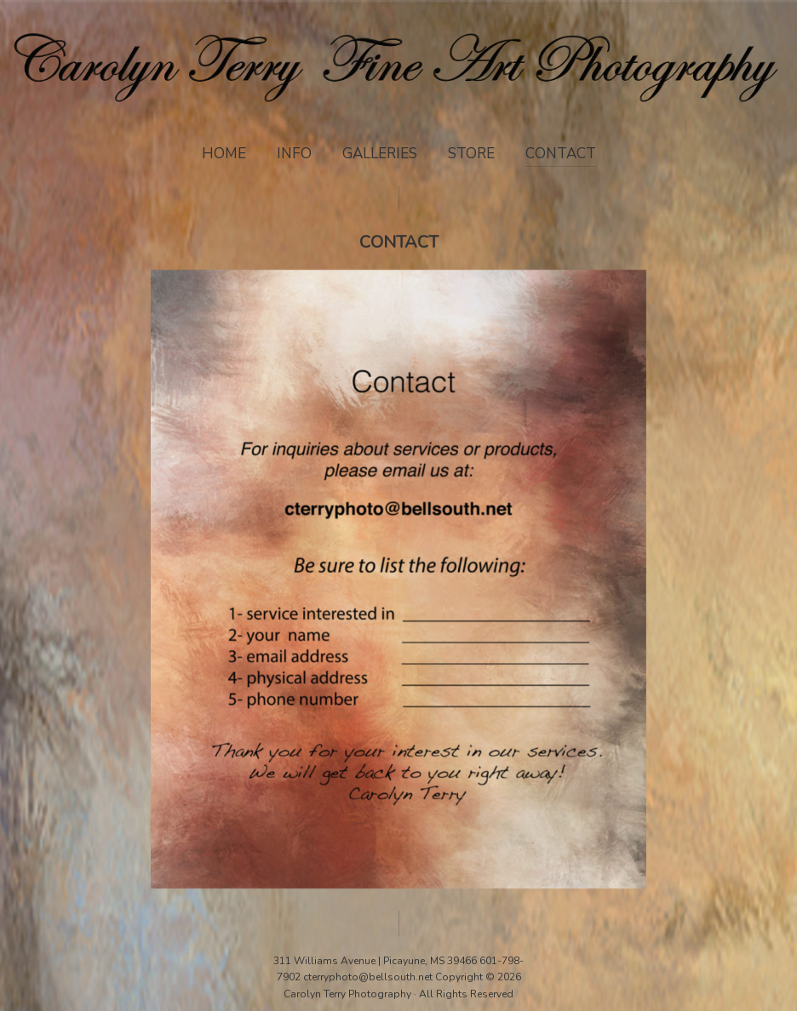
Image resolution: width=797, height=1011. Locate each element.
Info (294, 153)
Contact (560, 153)
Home (224, 153)
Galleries (379, 153)
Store (471, 153)
